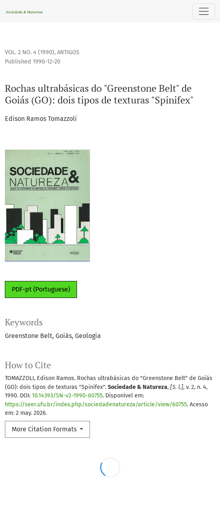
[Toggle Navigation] (203, 11)
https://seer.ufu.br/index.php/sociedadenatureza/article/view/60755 (96, 404)
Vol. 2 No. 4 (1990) (29, 52)
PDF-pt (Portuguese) (41, 289)
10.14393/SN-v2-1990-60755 (67, 395)
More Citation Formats (45, 429)
